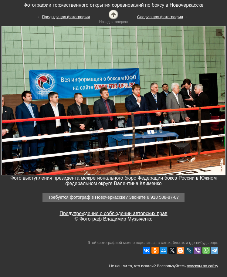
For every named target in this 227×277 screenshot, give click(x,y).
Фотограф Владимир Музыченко (116, 218)
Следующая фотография (160, 17)
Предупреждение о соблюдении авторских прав (113, 213)
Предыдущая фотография (66, 17)
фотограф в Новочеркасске (97, 197)
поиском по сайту (202, 266)
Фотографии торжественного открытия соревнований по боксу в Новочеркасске (114, 5)
